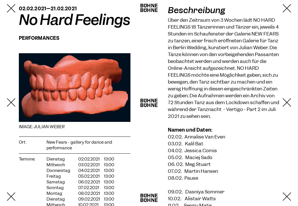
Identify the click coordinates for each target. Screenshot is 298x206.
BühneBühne (149, 8)
